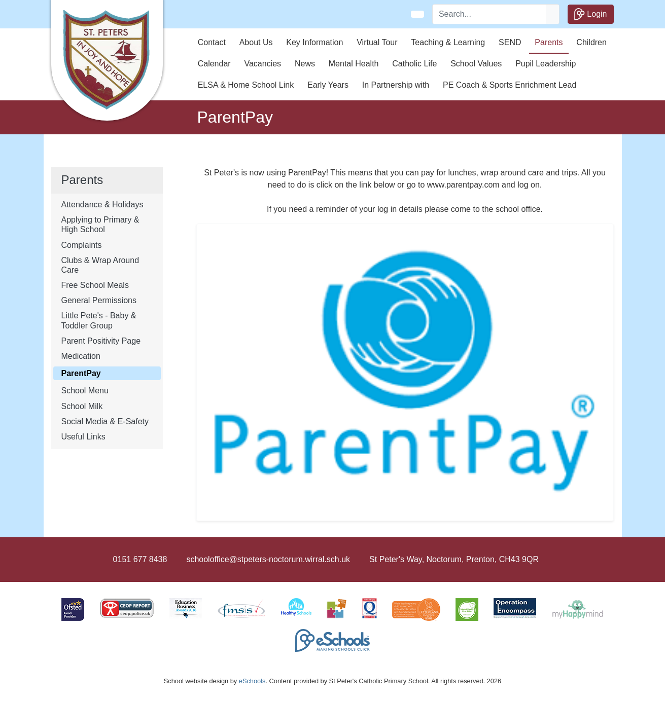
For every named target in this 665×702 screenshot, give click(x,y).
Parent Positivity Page (101, 341)
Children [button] (591, 42)
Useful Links (83, 436)
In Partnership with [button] (396, 85)
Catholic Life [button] (414, 63)
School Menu (85, 390)
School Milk (82, 406)
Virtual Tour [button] (377, 42)
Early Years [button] (327, 85)
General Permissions (99, 300)
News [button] (305, 63)
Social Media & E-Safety (105, 421)
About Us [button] (256, 42)
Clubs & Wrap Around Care (100, 265)
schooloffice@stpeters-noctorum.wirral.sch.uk (268, 559)
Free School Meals (95, 285)
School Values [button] (476, 63)
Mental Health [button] (354, 63)
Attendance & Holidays (102, 204)
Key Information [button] (314, 42)
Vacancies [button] (262, 63)
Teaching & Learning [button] (448, 42)
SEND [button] (510, 42)
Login (590, 14)
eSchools (252, 681)
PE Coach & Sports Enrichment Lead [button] (509, 85)
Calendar (214, 63)
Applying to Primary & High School (100, 224)
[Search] (489, 14)
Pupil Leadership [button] (545, 63)
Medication (80, 356)
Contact (212, 42)
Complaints (81, 245)
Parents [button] (549, 42)
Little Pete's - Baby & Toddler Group (98, 320)
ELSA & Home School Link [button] (246, 85)
